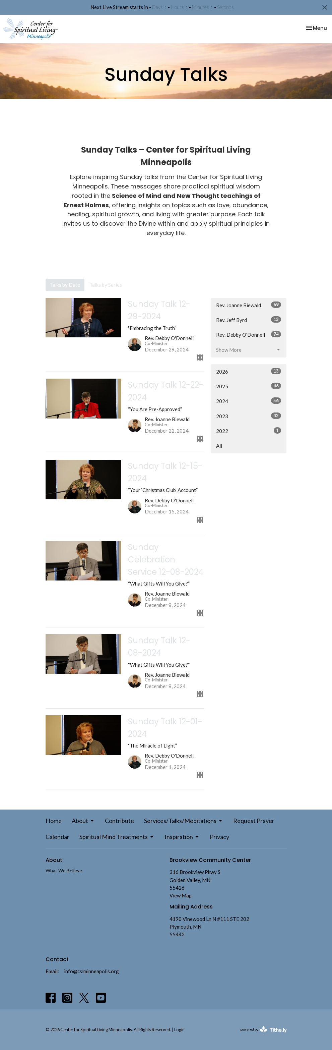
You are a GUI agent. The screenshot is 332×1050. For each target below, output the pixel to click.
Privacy (219, 836)
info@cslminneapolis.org (91, 971)
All (219, 446)
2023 (248, 415)
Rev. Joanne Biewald (248, 304)
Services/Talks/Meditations (183, 820)
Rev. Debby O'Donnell (248, 334)
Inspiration (182, 836)
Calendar (57, 836)
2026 (248, 371)
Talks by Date (65, 285)
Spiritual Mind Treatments (116, 836)
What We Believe (64, 870)
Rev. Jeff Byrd (248, 319)
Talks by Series (105, 285)
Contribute (119, 820)
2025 (248, 386)
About (83, 820)
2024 (248, 400)
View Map (181, 895)
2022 (248, 430)
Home (54, 820)
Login (179, 1029)
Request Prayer (253, 820)
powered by (263, 1029)
